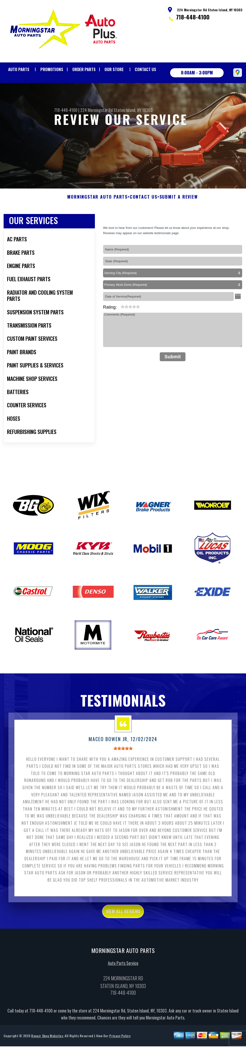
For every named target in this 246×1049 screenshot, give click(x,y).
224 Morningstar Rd (96, 110)
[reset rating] (119, 329)
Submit (173, 380)
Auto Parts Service (123, 989)
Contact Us (145, 69)
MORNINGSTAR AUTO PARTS (97, 220)
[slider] (130, 330)
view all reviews (123, 936)
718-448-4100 (192, 16)
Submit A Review (179, 220)
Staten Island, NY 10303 (133, 110)
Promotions (51, 69)
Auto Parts (18, 69)
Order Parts (84, 69)
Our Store (114, 69)
